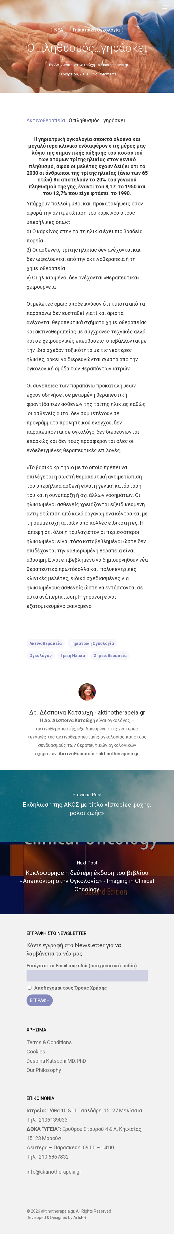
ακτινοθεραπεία (45, 643)
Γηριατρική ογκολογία (96, 30)
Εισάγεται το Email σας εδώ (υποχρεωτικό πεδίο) (82, 965)
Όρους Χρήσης (90, 988)
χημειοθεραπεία (110, 655)
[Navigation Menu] (165, 7)
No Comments (105, 74)
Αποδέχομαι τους (67, 988)
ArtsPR (79, 1217)
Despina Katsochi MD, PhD (56, 1061)
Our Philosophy (44, 1070)
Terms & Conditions (49, 1042)
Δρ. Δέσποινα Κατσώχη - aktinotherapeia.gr (91, 65)
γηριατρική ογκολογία (92, 643)
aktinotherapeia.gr (118, 753)
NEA (58, 30)
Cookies (36, 1052)
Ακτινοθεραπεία (46, 120)
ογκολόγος (40, 655)
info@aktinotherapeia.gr (54, 1172)
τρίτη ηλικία (72, 655)
